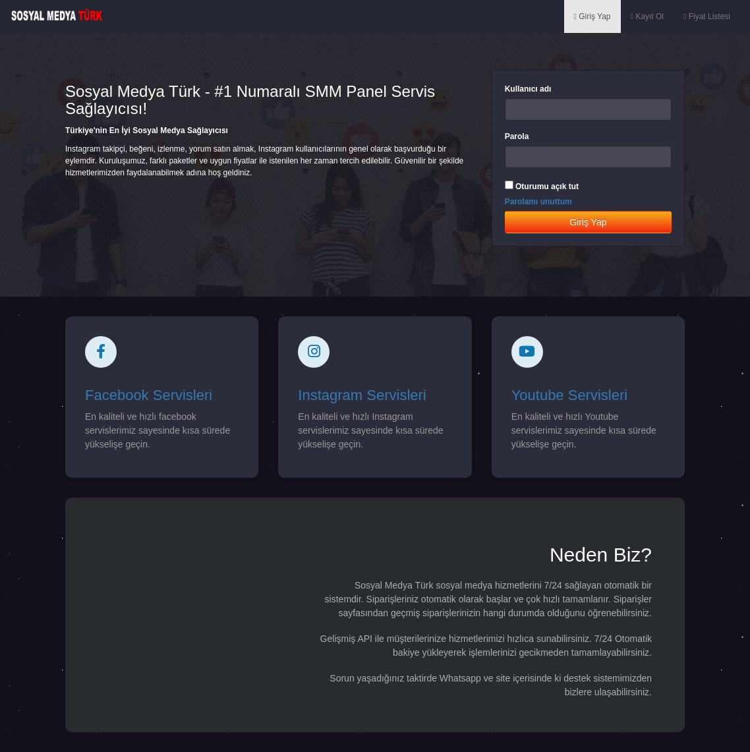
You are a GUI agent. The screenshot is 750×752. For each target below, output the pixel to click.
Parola (517, 136)
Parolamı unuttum (538, 201)
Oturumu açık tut (547, 186)
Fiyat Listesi (706, 16)
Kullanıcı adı (528, 89)
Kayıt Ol (647, 16)
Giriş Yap (592, 16)
